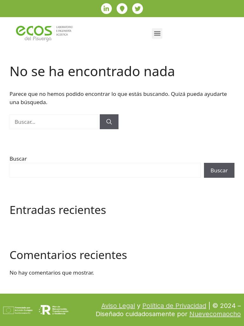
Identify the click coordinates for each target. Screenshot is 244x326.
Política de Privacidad (174, 305)
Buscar (18, 158)
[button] (157, 33)
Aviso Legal (118, 305)
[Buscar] (109, 122)
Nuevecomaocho (215, 314)
